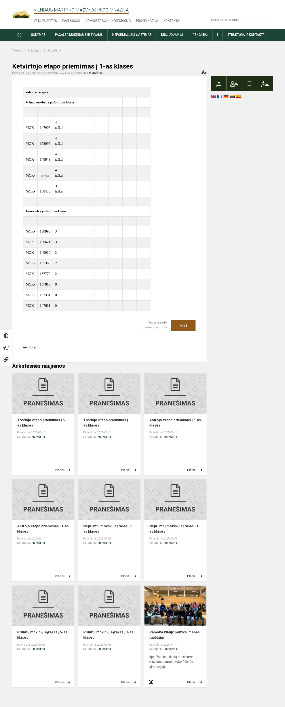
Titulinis (17, 50)
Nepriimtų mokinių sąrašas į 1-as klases (174, 529)
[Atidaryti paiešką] (268, 19)
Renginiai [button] (200, 34)
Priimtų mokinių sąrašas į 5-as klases (42, 635)
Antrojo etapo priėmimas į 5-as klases (175, 422)
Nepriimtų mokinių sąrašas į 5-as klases (108, 529)
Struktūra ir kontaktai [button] (246, 34)
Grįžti (33, 348)
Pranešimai (54, 50)
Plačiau (60, 470)
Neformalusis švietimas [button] (132, 34)
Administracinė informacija (108, 21)
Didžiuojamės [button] (172, 34)
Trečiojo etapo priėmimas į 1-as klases (107, 422)
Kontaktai (172, 21)
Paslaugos (71, 21)
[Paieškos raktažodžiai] (240, 19)
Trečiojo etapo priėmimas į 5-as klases (41, 422)
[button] (243, 9)
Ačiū (183, 325)
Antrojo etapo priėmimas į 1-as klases (43, 529)
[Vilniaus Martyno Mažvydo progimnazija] (23, 11)
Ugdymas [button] (38, 34)
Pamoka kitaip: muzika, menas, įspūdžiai (175, 635)
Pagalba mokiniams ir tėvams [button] (79, 34)
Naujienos (35, 50)
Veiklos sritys (45, 21)
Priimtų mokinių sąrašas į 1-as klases (108, 635)
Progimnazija (147, 21)
